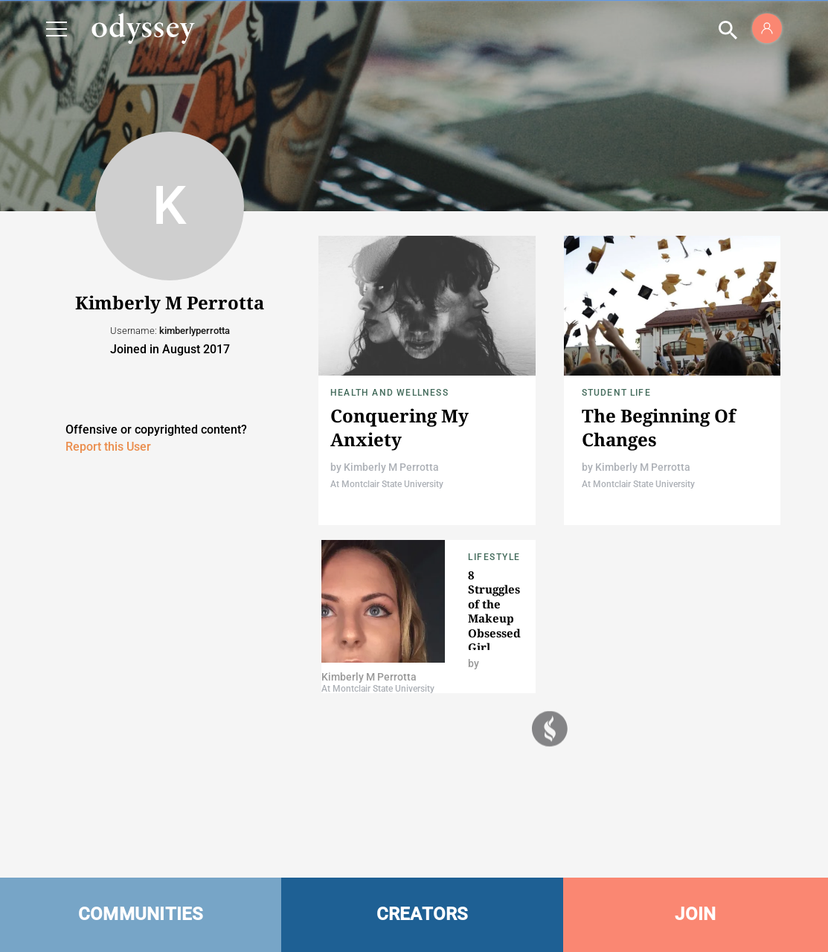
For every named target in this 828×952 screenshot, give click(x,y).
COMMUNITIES (141, 914)
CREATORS (422, 914)
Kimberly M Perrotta (391, 467)
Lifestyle (494, 557)
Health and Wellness (389, 392)
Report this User (108, 447)
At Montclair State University (386, 484)
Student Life (616, 392)
